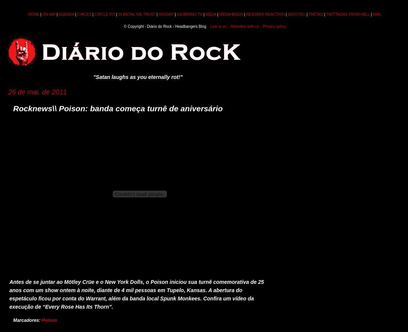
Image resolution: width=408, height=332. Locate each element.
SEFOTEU (296, 14)
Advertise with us (244, 26)
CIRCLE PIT (104, 14)
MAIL (377, 14)
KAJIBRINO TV (189, 14)
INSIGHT (166, 14)
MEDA (211, 14)
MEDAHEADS (231, 14)
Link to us (218, 26)
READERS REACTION (265, 14)
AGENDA (66, 14)
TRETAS (315, 14)
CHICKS (84, 14)
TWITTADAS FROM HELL (348, 14)
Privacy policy (274, 26)
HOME (33, 14)
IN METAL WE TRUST (137, 14)
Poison (49, 320)
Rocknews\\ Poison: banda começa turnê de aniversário (118, 108)
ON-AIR (49, 14)
